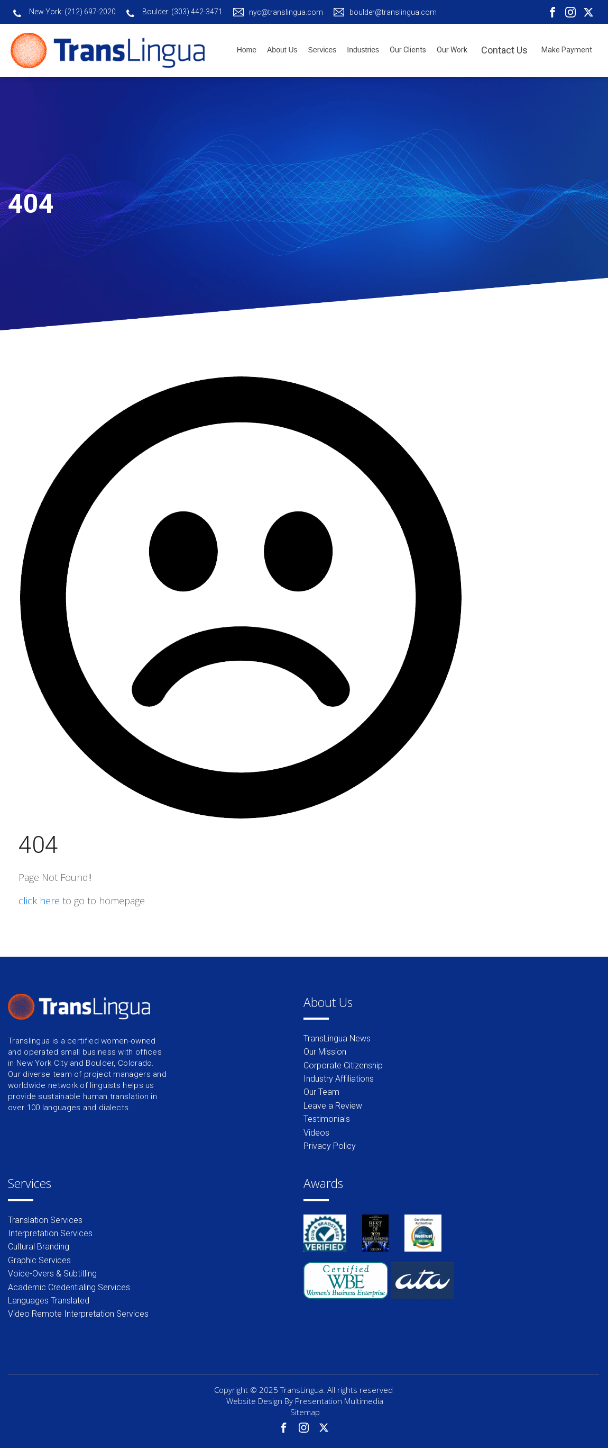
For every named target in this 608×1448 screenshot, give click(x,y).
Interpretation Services (50, 1233)
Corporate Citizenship (343, 1065)
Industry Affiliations (338, 1079)
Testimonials (326, 1119)
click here (39, 900)
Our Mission (324, 1052)
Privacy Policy (329, 1146)
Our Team (321, 1092)
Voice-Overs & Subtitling (52, 1274)
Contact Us (504, 50)
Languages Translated (48, 1301)
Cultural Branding (38, 1247)
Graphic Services (39, 1260)
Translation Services (45, 1220)
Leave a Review (332, 1106)
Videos (316, 1133)
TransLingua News (337, 1038)
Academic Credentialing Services (69, 1287)
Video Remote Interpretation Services (78, 1314)
